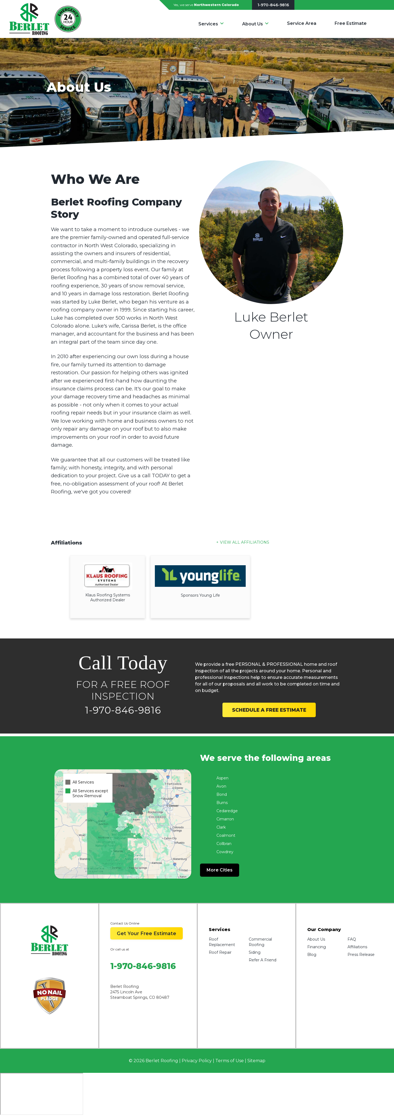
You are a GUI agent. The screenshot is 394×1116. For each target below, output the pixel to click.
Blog (311, 954)
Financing (316, 946)
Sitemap (256, 1060)
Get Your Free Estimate (146, 933)
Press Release (361, 954)
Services (208, 23)
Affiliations (357, 946)
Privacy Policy (197, 1060)
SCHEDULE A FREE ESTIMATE (269, 710)
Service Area (301, 23)
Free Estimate (351, 23)
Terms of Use (229, 1060)
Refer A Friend (262, 960)
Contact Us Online (124, 923)
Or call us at (119, 949)
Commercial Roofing (260, 942)
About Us (252, 23)
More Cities (220, 870)
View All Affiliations (244, 542)
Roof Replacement (222, 942)
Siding (254, 952)
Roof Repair (220, 952)
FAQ (351, 939)
